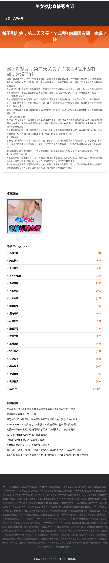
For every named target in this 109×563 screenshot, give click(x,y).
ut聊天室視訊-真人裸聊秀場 (74, 487)
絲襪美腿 (55, 253)
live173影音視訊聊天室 (29, 515)
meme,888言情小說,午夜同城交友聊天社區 (77, 495)
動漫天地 (55, 329)
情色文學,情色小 (68, 503)
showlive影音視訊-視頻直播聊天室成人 (20, 487)
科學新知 (55, 321)
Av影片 (55, 389)
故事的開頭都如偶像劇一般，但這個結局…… (28, 434)
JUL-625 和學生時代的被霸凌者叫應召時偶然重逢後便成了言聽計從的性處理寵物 (47, 455)
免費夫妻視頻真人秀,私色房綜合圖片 (24, 527)
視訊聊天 (55, 382)
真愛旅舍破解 (95, 511)
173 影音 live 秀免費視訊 (78, 519)
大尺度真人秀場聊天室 (71, 538)
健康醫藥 (55, 374)
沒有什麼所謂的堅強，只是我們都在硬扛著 (28, 444)
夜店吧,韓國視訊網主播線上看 (42, 499)
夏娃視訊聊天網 (74, 542)
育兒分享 (55, 359)
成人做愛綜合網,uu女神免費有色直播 (87, 527)
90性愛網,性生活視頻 (47, 531)
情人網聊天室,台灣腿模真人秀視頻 (44, 503)
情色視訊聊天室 (89, 538)
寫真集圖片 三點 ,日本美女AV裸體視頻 (78, 534)
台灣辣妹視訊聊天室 (92, 542)
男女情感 (55, 291)
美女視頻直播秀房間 (54, 6)
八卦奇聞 (55, 298)
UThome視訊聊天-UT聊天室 (73, 515)
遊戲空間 (55, 336)
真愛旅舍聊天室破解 (58, 511)
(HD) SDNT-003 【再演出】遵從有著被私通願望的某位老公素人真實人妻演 (44, 450)
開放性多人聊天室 (18, 542)
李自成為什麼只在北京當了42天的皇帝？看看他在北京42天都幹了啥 (41, 409)
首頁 (7, 18)
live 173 (40, 519)
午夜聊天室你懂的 (11, 519)
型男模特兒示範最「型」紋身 (21, 414)
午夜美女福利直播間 (78, 511)
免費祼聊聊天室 (32, 538)
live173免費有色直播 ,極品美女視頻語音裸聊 (42, 507)
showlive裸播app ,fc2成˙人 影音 (56, 523)
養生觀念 (55, 366)
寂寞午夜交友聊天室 (97, 487)
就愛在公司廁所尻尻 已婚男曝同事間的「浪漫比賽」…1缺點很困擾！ (42, 429)
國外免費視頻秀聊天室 (56, 519)
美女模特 (55, 261)
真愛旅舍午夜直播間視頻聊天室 (77, 507)
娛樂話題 (55, 344)
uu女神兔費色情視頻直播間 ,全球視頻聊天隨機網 (79, 499)
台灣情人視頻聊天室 (39, 511)
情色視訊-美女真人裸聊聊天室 (27, 523)
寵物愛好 (55, 351)
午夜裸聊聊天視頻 (62, 546)
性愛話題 (55, 283)
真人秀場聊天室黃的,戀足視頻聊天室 (55, 491)
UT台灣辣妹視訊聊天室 (49, 487)
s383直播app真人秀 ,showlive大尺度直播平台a (78, 531)
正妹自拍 (55, 268)
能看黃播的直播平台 (50, 515)
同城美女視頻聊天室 (37, 542)
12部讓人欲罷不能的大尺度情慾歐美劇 (26, 439)
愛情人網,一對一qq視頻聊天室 (55, 527)
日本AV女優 (55, 276)
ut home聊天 (10, 491)
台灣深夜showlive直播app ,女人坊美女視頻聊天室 (35, 495)
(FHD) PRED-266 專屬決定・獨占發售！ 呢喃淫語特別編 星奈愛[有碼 (41, 424)
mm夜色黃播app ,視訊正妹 (47, 534)
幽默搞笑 (55, 306)
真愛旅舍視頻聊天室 (96, 515)
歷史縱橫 (55, 314)
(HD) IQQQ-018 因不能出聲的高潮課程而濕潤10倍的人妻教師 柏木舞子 (42, 419)
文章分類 (18, 18)
